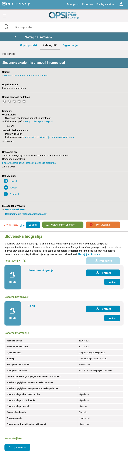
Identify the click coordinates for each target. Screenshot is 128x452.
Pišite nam (87, 4)
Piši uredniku (103, 224)
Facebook (15, 194)
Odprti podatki (28, 45)
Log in (121, 4)
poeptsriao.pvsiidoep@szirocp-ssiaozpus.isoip (49, 137)
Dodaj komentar (17, 447)
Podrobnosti (8, 53)
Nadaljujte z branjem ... (90, 254)
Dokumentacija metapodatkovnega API (26, 214)
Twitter (13, 187)
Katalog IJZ (50, 45)
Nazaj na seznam (38, 37)
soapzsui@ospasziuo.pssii (39, 121)
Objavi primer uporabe (63, 224)
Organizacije (70, 45)
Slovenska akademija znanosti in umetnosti (25, 75)
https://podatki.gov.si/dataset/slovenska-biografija (29, 162)
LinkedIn (14, 181)
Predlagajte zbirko (105, 4)
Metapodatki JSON (15, 209)
